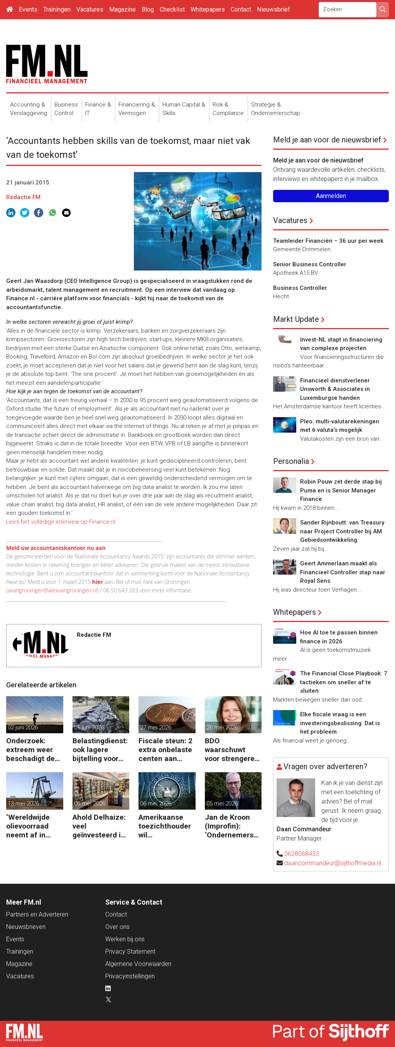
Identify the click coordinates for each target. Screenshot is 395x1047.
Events (28, 9)
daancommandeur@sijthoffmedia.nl (332, 863)
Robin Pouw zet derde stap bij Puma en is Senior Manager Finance (341, 490)
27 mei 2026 (155, 727)
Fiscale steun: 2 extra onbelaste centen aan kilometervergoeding (166, 749)
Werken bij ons (125, 939)
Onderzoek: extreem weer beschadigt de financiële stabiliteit (30, 749)
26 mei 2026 (222, 727)
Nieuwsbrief (273, 9)
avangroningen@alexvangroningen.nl (52, 590)
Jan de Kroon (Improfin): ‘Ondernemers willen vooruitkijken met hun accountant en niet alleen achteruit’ (230, 826)
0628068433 (301, 854)
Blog (148, 9)
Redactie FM (23, 197)
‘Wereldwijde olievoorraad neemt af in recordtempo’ (29, 826)
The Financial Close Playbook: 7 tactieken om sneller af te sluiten (343, 682)
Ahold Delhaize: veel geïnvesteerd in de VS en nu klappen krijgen (99, 826)
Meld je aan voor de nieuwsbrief (327, 139)
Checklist (172, 9)
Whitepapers (208, 9)
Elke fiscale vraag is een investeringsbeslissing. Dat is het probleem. (340, 723)
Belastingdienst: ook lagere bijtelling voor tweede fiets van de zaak (100, 749)
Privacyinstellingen (130, 976)
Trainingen (57, 9)
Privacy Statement (130, 951)
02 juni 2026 (23, 727)
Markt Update (296, 319)
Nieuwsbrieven (26, 926)
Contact (241, 9)
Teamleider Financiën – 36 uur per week (328, 240)
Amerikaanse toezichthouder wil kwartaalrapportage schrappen (165, 826)
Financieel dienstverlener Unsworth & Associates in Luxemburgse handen (335, 389)
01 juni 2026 (89, 727)
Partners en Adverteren (37, 914)
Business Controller (300, 287)
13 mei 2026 (23, 803)
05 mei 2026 (222, 803)
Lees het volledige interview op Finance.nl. (61, 521)
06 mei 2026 (89, 803)
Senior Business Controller (309, 264)
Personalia (291, 461)
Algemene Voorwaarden (138, 964)
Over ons (117, 926)
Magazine (122, 9)
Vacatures (89, 9)
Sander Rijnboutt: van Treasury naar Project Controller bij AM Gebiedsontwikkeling (342, 531)
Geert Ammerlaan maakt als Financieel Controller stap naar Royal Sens (342, 572)
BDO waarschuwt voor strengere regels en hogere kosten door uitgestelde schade (233, 749)
